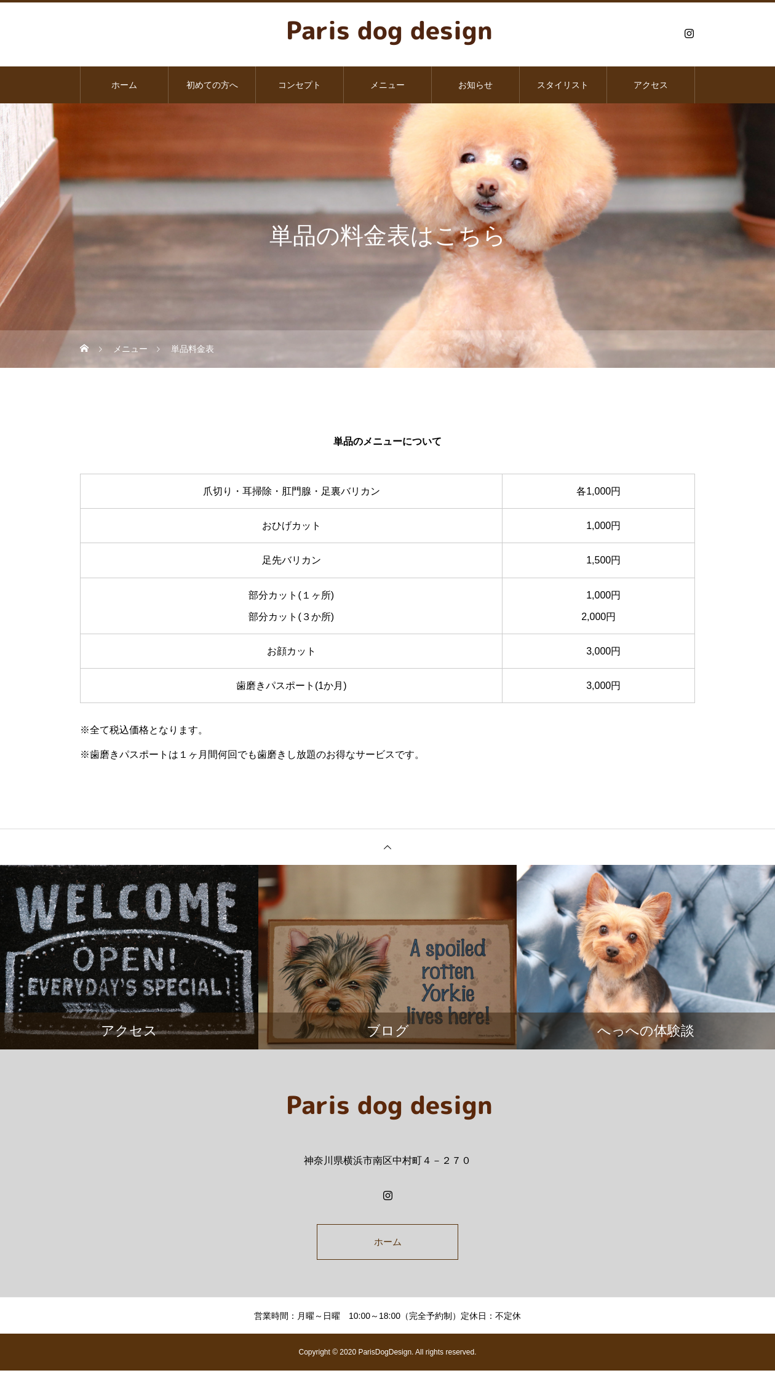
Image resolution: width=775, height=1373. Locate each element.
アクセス (651, 85)
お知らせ (475, 85)
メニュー (387, 85)
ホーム (124, 85)
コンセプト (299, 85)
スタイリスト (563, 85)
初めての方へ (212, 85)
